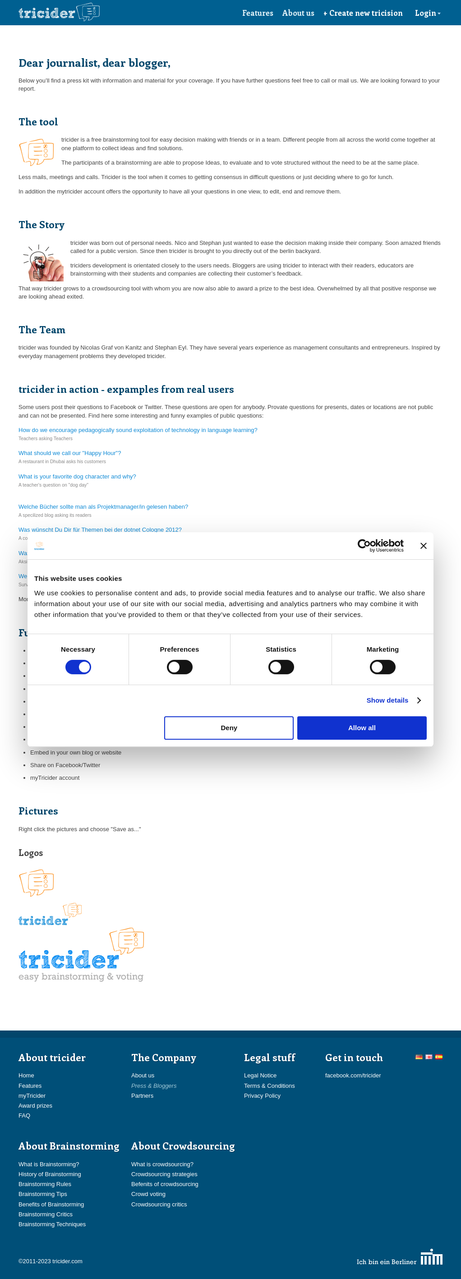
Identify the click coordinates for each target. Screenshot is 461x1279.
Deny (229, 728)
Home (26, 1075)
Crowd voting (148, 1194)
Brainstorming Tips (42, 1194)
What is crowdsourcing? (162, 1164)
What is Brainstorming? (48, 1164)
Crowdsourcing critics (159, 1204)
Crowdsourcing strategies (164, 1174)
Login (428, 13)
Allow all (362, 728)
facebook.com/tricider (353, 1075)
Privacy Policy (262, 1095)
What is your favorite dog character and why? (77, 476)
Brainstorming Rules (44, 1184)
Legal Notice (260, 1075)
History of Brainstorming (49, 1174)
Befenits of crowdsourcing (164, 1184)
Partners (142, 1095)
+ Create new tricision (363, 13)
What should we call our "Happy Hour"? (69, 453)
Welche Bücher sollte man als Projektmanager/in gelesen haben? (103, 506)
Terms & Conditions (269, 1085)
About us (298, 13)
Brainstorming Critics (45, 1214)
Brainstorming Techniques (52, 1224)
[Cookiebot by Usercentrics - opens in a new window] (364, 545)
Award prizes (35, 1105)
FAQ (24, 1115)
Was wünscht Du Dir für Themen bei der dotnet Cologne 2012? (100, 529)
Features (257, 13)
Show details (388, 700)
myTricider (32, 1095)
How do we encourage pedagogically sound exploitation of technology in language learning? (138, 430)
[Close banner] (423, 546)
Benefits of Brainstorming (51, 1204)
